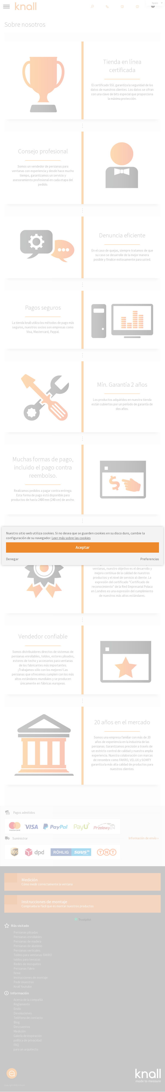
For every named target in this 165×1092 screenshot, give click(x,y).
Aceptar (83, 547)
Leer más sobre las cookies (71, 538)
